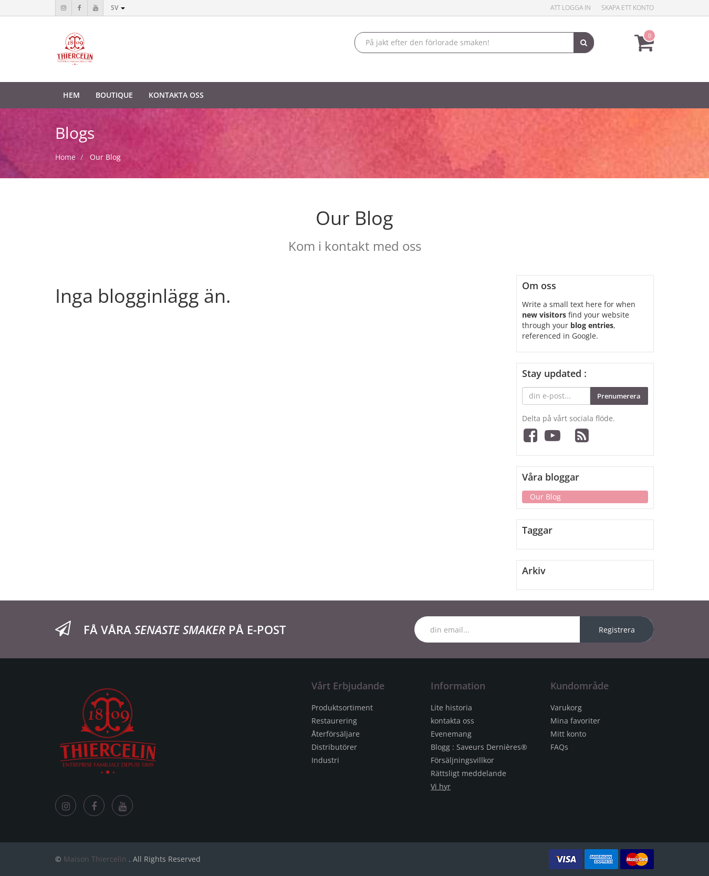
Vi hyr (441, 786)
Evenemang (451, 734)
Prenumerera (619, 396)
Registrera (617, 630)
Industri (325, 760)
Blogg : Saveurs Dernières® (479, 747)
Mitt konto (568, 734)
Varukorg (566, 707)
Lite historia (451, 707)
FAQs (559, 747)
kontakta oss (452, 721)
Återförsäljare (335, 734)
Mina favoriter (575, 721)
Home (65, 157)
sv (118, 7)
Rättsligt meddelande (468, 773)
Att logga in (570, 7)
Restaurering (334, 721)
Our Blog (105, 157)
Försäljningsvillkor (462, 760)
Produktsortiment (342, 707)
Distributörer (334, 747)
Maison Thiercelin (95, 859)
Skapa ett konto (627, 7)
